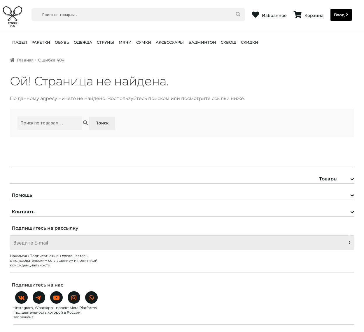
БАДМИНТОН (202, 42)
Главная (25, 60)
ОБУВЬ (62, 42)
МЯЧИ (125, 42)
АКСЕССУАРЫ (170, 42)
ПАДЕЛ (19, 42)
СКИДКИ (249, 42)
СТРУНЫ (105, 42)
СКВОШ (228, 42)
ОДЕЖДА (83, 42)
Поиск (101, 123)
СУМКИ (143, 42)
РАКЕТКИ (41, 42)
